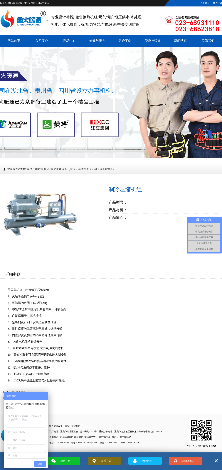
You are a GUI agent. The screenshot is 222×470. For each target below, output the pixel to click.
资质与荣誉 (153, 41)
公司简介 (41, 41)
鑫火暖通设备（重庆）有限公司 (24, 3)
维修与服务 (97, 41)
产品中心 (69, 41)
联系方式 (106, 460)
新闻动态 (180, 41)
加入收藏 (217, 3)
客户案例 (125, 41)
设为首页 (205, 3)
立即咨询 (147, 460)
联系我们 (208, 41)
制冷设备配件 (102, 169)
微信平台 (65, 460)
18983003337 (188, 460)
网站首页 (14, 41)
